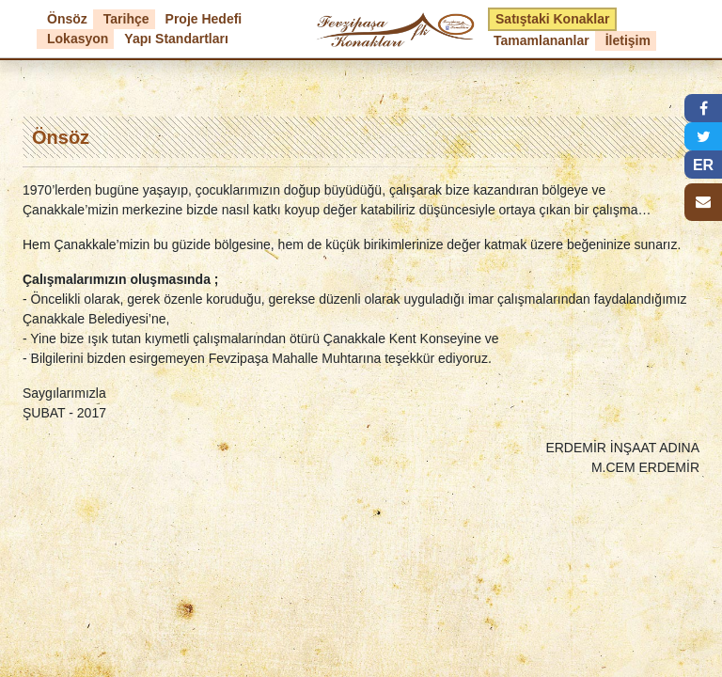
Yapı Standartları (176, 38)
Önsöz (67, 18)
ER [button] (703, 165)
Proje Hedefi (204, 18)
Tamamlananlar (541, 40)
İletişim (628, 40)
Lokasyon (77, 38)
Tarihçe (126, 18)
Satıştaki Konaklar (552, 18)
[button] (703, 108)
